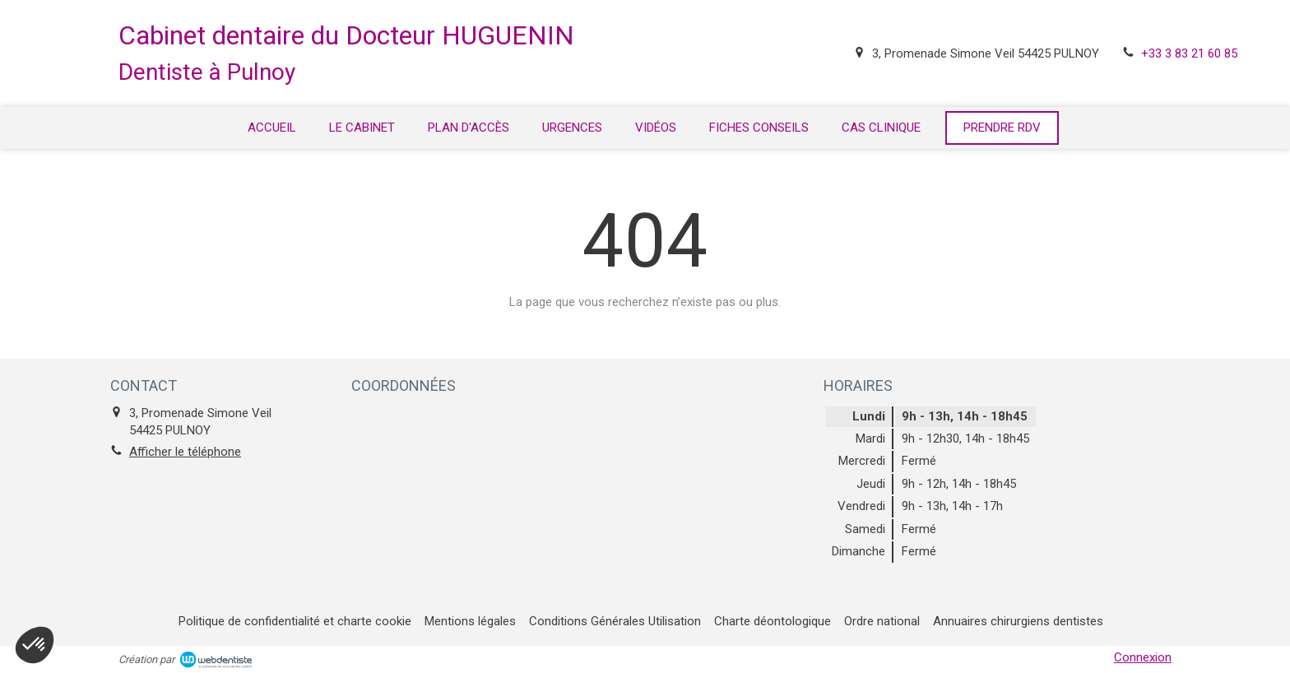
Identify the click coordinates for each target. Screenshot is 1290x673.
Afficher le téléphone (185, 451)
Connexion (1143, 657)
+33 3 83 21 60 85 (1189, 53)
